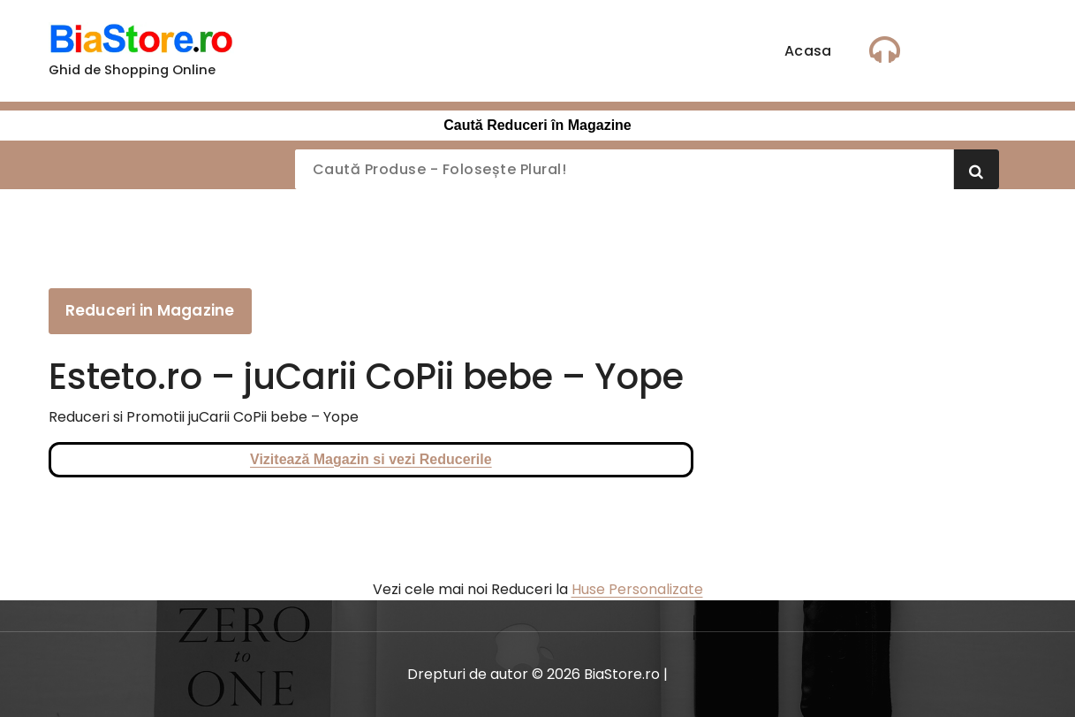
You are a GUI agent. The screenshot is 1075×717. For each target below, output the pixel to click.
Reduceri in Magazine (150, 310)
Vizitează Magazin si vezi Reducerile (371, 459)
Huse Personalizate (637, 589)
